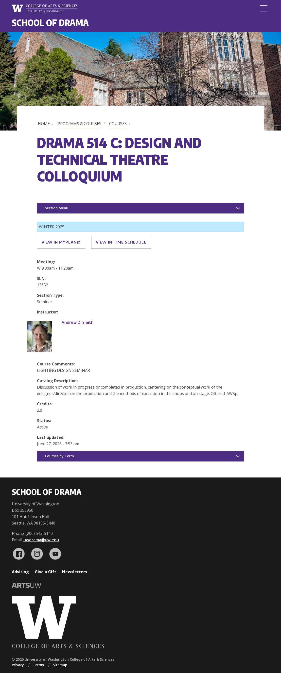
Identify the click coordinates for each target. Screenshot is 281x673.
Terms (38, 664)
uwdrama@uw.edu (41, 539)
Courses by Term (59, 456)
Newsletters (74, 572)
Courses (118, 123)
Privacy (18, 664)
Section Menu (56, 208)
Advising (20, 572)
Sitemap (60, 664)
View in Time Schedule (121, 242)
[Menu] (263, 8)
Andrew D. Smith (77, 322)
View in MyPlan (61, 242)
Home (44, 123)
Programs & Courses (79, 123)
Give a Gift (45, 572)
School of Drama (50, 22)
